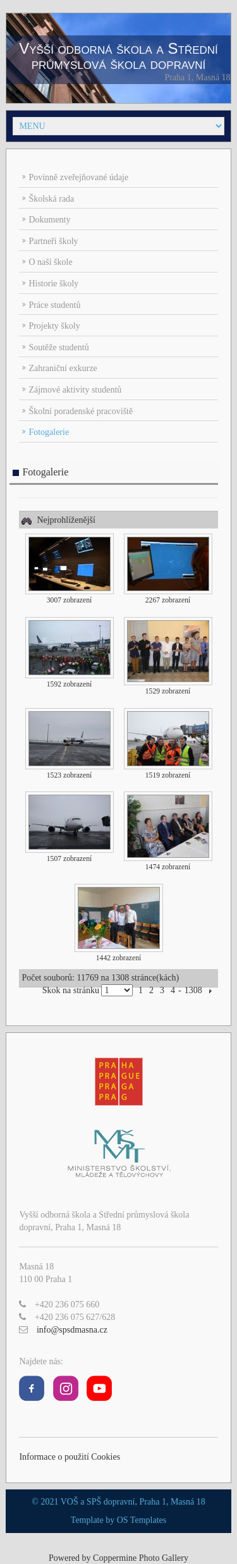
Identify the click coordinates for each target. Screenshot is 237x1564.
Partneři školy (53, 241)
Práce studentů (54, 305)
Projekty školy (54, 326)
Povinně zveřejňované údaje (78, 177)
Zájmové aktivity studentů (74, 389)
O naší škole (50, 262)
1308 (193, 990)
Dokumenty (49, 219)
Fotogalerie (48, 432)
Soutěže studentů (58, 347)
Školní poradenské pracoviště (80, 411)
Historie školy (53, 283)
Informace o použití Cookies (69, 1457)
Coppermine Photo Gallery (140, 1558)
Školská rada (51, 199)
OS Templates (141, 1520)
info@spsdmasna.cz (72, 1330)
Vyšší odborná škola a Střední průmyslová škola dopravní (118, 56)
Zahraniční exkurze (62, 368)
